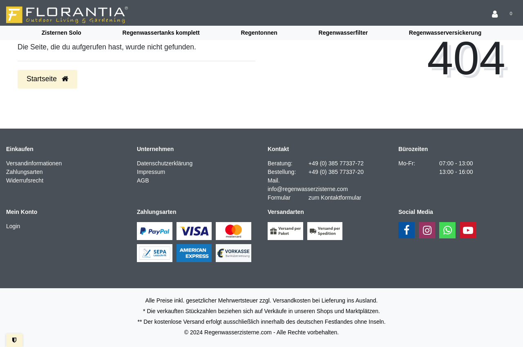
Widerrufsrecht (24, 180)
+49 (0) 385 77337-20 (336, 172)
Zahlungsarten (24, 172)
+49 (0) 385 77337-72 (336, 163)
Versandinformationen (34, 163)
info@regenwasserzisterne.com (308, 189)
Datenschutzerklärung (164, 163)
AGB (143, 180)
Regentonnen (259, 32)
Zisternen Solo (61, 32)
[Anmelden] (495, 14)
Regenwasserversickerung (445, 32)
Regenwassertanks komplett (161, 32)
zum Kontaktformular (334, 197)
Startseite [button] (47, 79)
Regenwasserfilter (343, 32)
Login (13, 226)
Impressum (151, 172)
